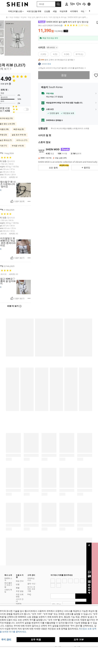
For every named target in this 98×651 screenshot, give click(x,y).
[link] (72, 4)
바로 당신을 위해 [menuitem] (34, 11)
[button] (46, 4)
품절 (63, 75)
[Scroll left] (86, 11)
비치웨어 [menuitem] (74, 11)
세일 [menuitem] (55, 11)
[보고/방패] (29, 201)
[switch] (26, 109)
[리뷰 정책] (6, 84)
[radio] (43, 54)
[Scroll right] (89, 11)
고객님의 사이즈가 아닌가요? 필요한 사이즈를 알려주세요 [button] (62, 68)
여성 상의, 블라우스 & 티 (37, 17)
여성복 (23, 17)
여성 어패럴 (14, 17)
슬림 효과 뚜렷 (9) (19, 134)
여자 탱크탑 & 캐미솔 (57, 17)
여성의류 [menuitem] (63, 11)
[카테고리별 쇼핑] (16, 11)
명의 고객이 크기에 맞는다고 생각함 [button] (56, 59)
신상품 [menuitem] (47, 11)
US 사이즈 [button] (52, 47)
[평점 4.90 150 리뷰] (76, 25)
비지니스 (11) (22, 140)
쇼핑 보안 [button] (50, 109)
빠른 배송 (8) (19, 129)
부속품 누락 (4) (18, 145)
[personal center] (66, 4)
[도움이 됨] (12, 201)
